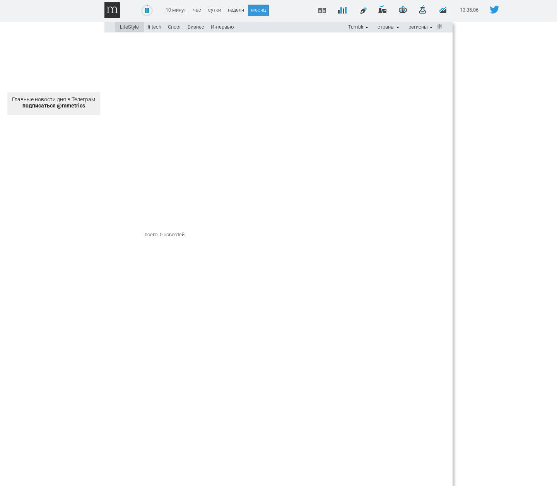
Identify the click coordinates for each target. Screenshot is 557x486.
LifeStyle (129, 27)
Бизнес (196, 27)
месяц (258, 10)
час (197, 10)
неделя (236, 10)
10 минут (176, 10)
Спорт (174, 27)
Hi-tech (153, 27)
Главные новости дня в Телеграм (53, 102)
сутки (214, 10)
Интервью (222, 27)
